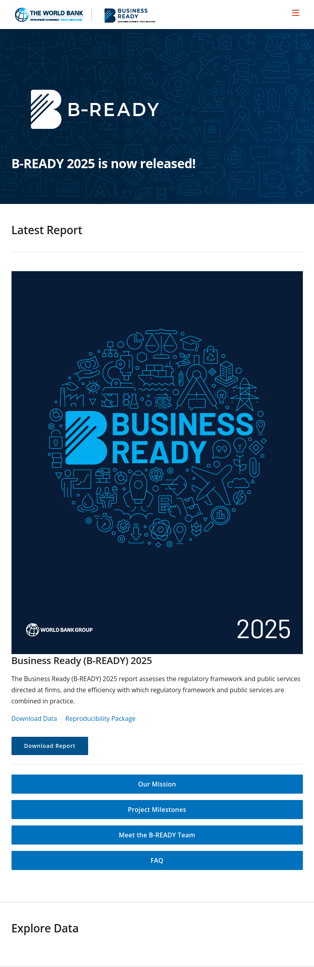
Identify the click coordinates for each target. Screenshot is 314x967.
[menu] (296, 12)
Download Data (34, 718)
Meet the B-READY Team (157, 835)
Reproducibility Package (100, 718)
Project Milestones (157, 809)
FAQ (156, 860)
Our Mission (157, 784)
